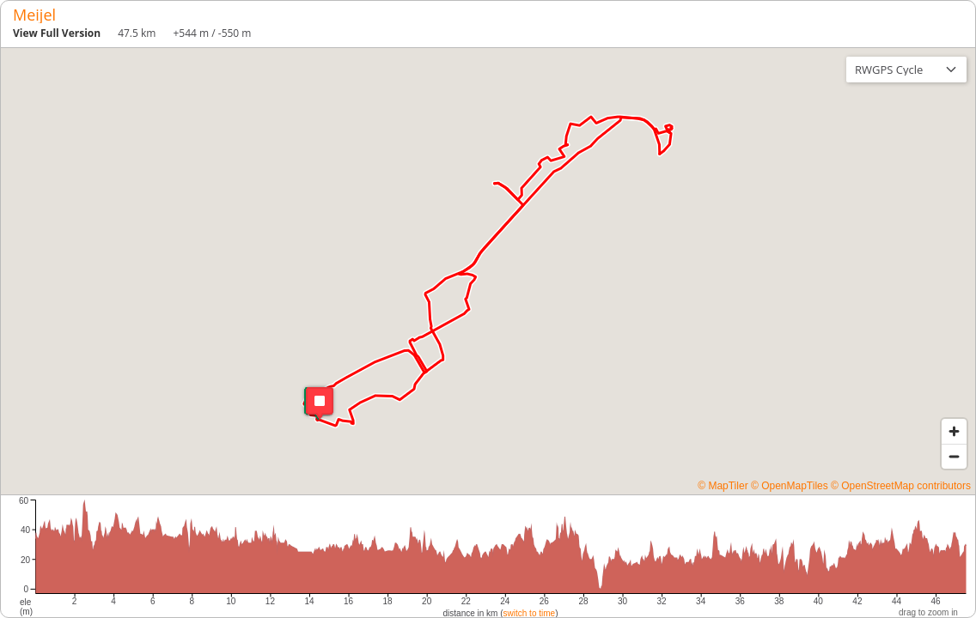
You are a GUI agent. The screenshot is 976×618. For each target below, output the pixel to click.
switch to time (529, 613)
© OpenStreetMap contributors (901, 486)
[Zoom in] (954, 431)
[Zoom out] (954, 456)
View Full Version (57, 33)
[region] (488, 271)
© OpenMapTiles (789, 486)
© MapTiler (722, 486)
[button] (318, 403)
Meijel (34, 14)
